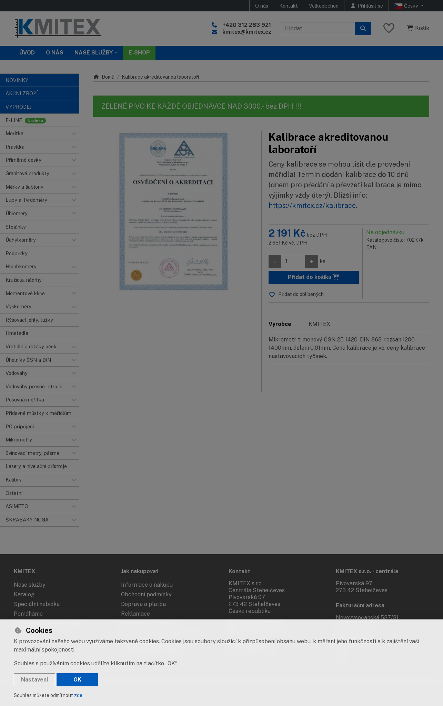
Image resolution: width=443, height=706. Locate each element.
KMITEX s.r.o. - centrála (367, 571)
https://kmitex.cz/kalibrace (312, 205)
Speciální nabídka (37, 604)
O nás (261, 6)
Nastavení (34, 679)
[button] (73, 133)
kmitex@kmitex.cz (246, 32)
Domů (103, 77)
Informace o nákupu (147, 584)
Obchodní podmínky (146, 594)
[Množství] (293, 261)
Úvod (27, 52)
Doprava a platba (143, 604)
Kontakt (288, 6)
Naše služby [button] (93, 52)
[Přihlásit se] (366, 5)
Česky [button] (407, 6)
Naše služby (30, 584)
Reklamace (135, 613)
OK (77, 679)
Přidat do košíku (314, 277)
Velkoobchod (324, 6)
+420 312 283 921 (246, 25)
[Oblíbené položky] (388, 28)
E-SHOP (139, 52)
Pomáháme (28, 613)
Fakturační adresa (360, 605)
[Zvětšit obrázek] (173, 211)
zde (78, 695)
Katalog (24, 594)
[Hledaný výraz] (317, 28)
